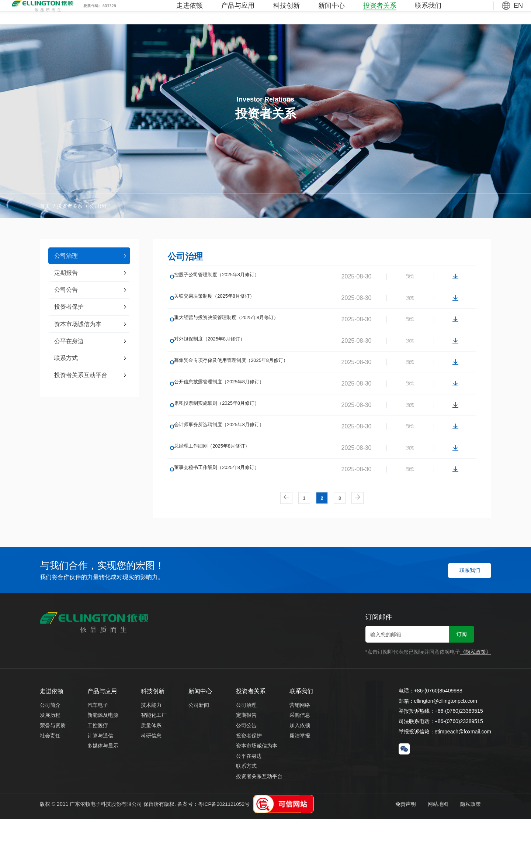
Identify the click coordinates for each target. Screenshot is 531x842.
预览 (403, 280)
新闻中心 (331, 12)
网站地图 (433, 826)
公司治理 (99, 206)
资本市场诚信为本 (256, 768)
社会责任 (50, 758)
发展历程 (50, 738)
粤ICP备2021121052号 (224, 826)
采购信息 (299, 738)
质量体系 (151, 748)
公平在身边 (249, 778)
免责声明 (398, 826)
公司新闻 (198, 727)
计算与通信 (100, 758)
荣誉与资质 (53, 748)
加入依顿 (299, 748)
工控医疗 (97, 748)
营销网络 (299, 727)
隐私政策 (468, 826)
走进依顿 (189, 12)
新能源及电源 (102, 738)
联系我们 (428, 12)
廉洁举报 (299, 758)
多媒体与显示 (102, 768)
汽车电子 (97, 727)
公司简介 (50, 727)
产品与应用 (237, 12)
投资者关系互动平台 (259, 799)
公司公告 (246, 748)
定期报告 (246, 738)
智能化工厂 (154, 738)
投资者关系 (379, 12)
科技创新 (286, 12)
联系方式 (246, 789)
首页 (45, 206)
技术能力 (151, 727)
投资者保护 (249, 758)
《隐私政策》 (475, 675)
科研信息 (151, 758)
